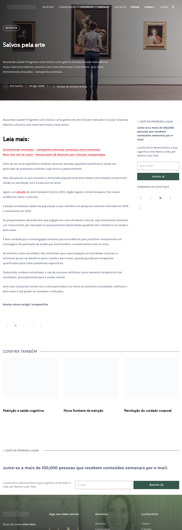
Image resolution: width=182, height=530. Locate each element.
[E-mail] (103, 485)
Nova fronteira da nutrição (83, 410)
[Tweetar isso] (15, 326)
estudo (21, 192)
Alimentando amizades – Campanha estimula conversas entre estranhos (51, 149)
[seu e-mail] (158, 166)
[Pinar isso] (32, 326)
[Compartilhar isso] (7, 326)
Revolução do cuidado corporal (147, 410)
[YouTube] (170, 198)
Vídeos (145, 523)
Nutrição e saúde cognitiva (23, 410)
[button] (173, 7)
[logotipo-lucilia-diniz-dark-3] (21, 7)
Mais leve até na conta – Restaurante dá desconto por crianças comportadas (54, 154)
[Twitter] (160, 198)
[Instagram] (140, 198)
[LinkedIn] (140, 208)
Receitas (100, 523)
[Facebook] (150, 198)
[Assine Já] (158, 176)
